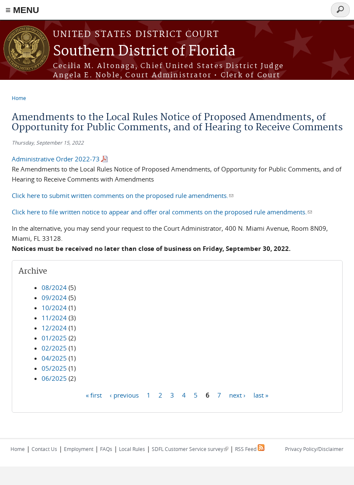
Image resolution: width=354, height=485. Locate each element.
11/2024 (54, 318)
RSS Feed (249, 448)
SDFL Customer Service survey (190, 448)
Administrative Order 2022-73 (56, 159)
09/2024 (54, 297)
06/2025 (54, 378)
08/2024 (54, 287)
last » (261, 394)
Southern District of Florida (144, 51)
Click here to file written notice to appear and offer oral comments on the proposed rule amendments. (162, 212)
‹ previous (124, 394)
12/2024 (54, 328)
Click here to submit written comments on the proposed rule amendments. (122, 195)
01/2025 (54, 338)
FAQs (106, 448)
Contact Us (44, 448)
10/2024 (54, 307)
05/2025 (54, 368)
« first (94, 394)
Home (19, 98)
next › (237, 394)
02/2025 (54, 348)
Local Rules (132, 448)
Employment (78, 448)
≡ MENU (22, 10)
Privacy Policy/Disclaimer (314, 448)
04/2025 (54, 358)
